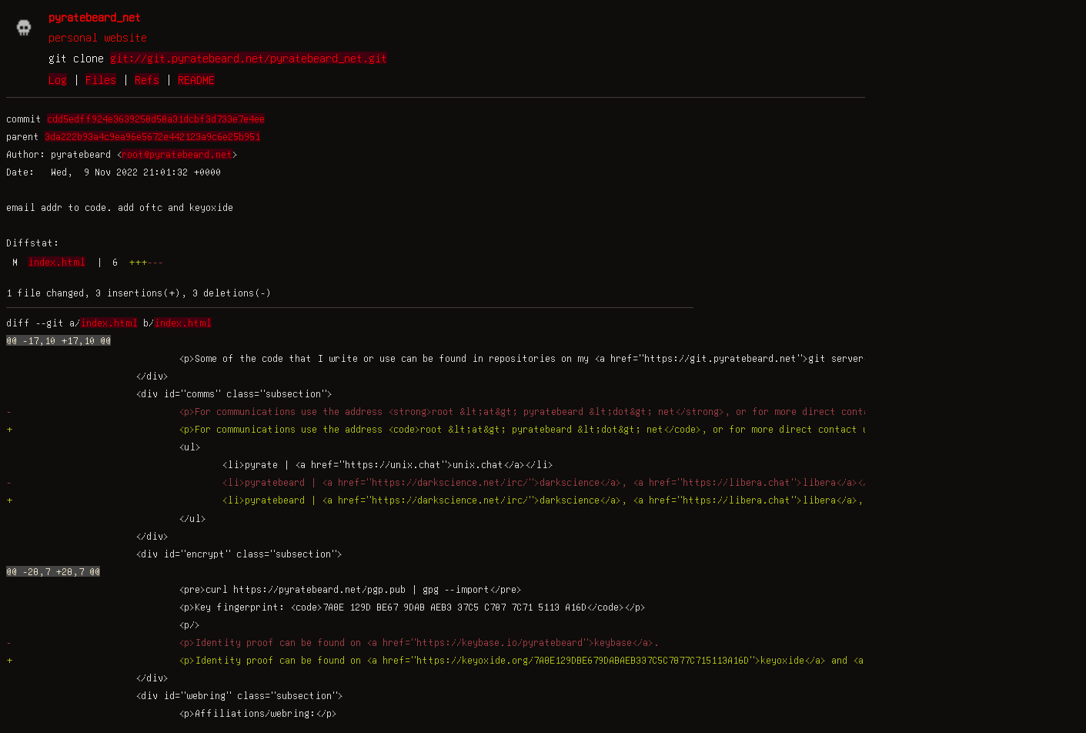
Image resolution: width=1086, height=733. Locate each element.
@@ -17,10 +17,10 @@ (58, 340)
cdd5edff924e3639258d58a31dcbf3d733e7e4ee (156, 118)
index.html (56, 261)
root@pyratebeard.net (177, 154)
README (196, 79)
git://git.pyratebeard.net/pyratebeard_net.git (248, 58)
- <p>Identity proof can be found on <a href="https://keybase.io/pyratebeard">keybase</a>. (333, 642)
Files (100, 79)
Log (57, 79)
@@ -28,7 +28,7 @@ (53, 571)
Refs (147, 79)
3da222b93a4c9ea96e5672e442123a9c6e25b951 (152, 136)
